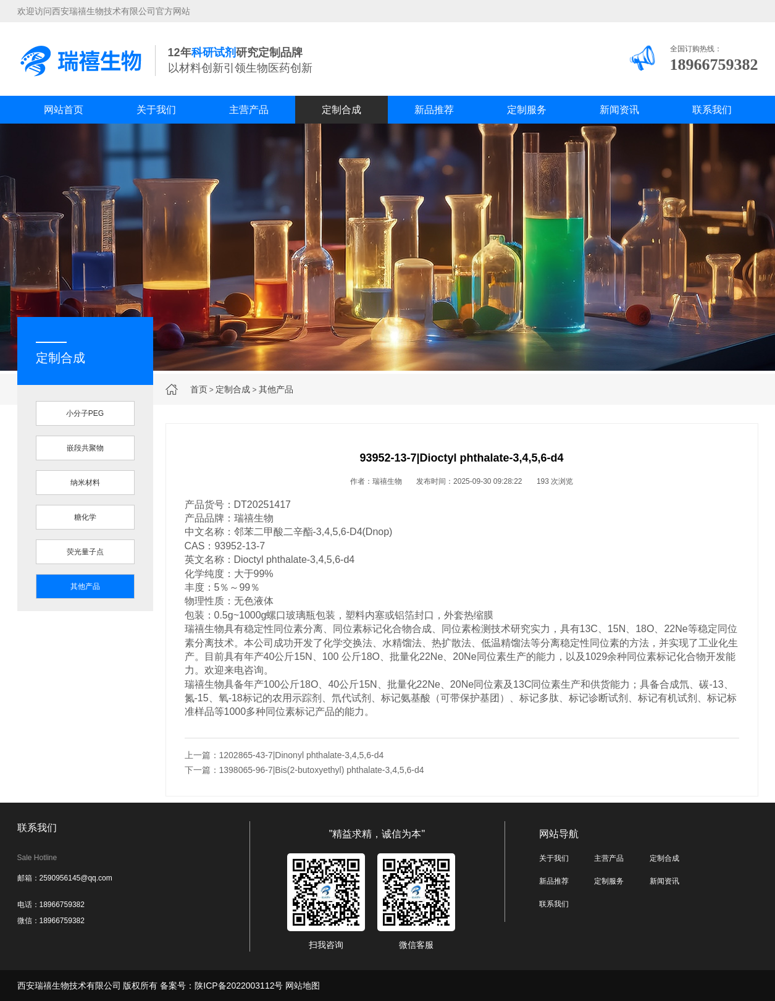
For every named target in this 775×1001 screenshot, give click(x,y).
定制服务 (527, 109)
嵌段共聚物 (85, 448)
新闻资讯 (619, 109)
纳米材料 (85, 482)
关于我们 (156, 109)
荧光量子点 (85, 551)
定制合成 (341, 109)
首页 (198, 389)
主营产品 (249, 109)
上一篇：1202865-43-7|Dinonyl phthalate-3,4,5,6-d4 (284, 755)
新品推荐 (434, 109)
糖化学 (85, 517)
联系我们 (712, 109)
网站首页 (63, 109)
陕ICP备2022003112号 (239, 985)
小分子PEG (85, 413)
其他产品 (276, 389)
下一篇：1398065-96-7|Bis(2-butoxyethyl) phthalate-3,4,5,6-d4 (304, 770)
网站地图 (302, 985)
